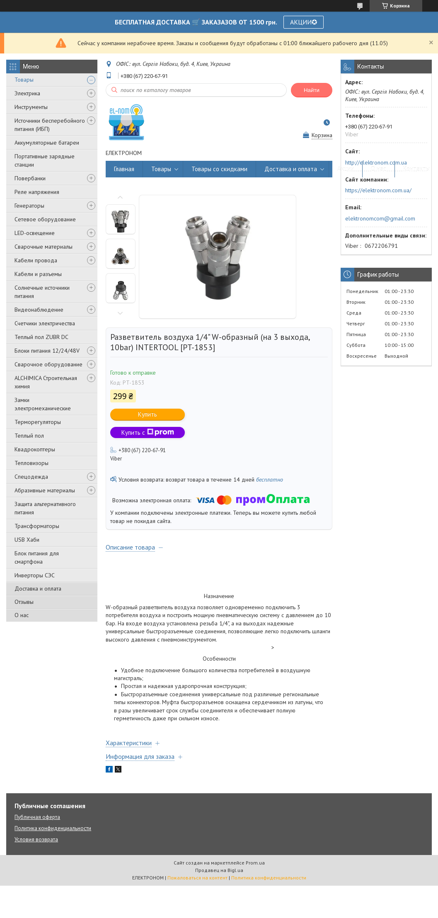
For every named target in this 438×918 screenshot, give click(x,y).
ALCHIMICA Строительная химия (46, 382)
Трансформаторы (37, 526)
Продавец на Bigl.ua (219, 870)
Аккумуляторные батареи (47, 142)
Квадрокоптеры (35, 449)
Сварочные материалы (44, 246)
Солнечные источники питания (42, 292)
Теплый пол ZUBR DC (41, 337)
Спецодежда (31, 476)
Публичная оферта (37, 817)
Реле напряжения (37, 192)
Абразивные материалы (45, 490)
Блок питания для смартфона (37, 557)
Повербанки (30, 178)
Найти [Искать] (311, 90)
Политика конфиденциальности (53, 828)
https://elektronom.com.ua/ (378, 190)
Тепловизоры (31, 463)
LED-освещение (35, 233)
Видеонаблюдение (39, 309)
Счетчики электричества (45, 323)
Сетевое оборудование (45, 219)
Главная (124, 169)
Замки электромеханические (43, 404)
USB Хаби (27, 539)
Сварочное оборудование (48, 364)
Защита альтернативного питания (45, 508)
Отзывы (24, 602)
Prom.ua (255, 863)
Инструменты (31, 107)
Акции (345, 169)
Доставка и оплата (38, 588)
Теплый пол (29, 435)
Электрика (27, 93)
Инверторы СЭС (35, 575)
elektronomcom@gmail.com (380, 218)
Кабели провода (36, 260)
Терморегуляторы (38, 422)
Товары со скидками (219, 169)
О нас (22, 615)
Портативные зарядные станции (45, 160)
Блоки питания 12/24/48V (47, 350)
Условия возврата (36, 839)
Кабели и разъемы (38, 274)
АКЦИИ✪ (303, 22)
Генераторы (29, 205)
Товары (24, 79)
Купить (147, 414)
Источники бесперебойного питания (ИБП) (50, 125)
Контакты (416, 169)
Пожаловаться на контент (197, 877)
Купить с (147, 432)
